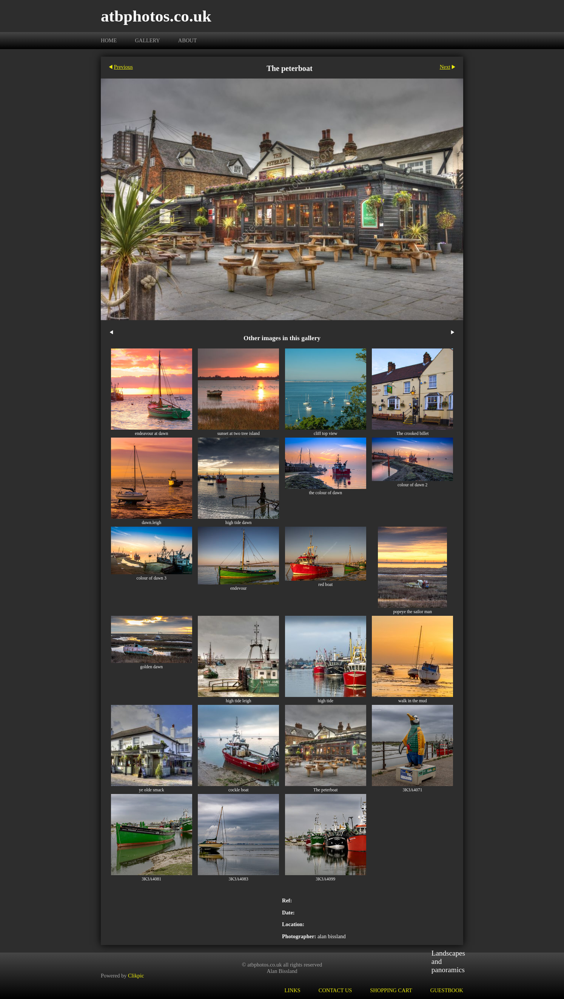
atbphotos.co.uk (156, 16)
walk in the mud (412, 700)
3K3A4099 (325, 879)
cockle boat (238, 790)
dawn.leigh (151, 522)
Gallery (147, 40)
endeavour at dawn (151, 433)
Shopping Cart (391, 990)
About (187, 40)
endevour (238, 588)
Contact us (335, 990)
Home (109, 40)
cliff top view (325, 433)
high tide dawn (238, 522)
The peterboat (325, 790)
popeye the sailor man (412, 611)
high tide (325, 700)
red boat (325, 584)
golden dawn (151, 666)
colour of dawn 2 (412, 485)
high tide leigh (238, 700)
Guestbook (446, 990)
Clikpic (136, 976)
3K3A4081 (151, 879)
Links (292, 990)
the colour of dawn (325, 492)
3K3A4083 (238, 879)
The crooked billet (412, 433)
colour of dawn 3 (151, 578)
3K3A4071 (412, 790)
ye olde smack (151, 790)
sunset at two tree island (238, 433)
